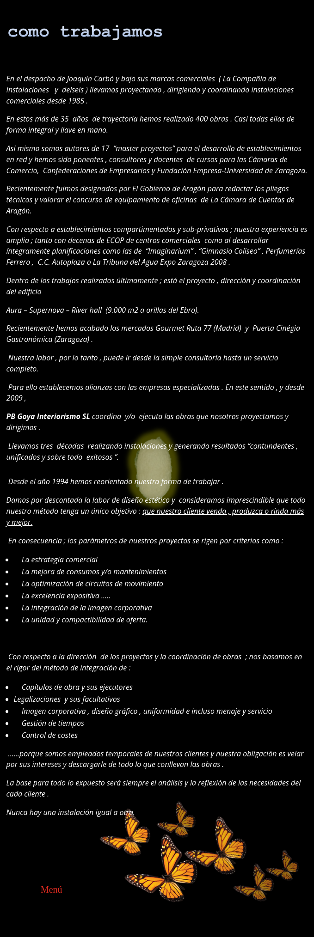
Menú (51, 889)
